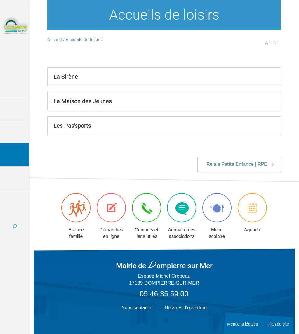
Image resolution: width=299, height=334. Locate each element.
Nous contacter (137, 307)
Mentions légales (242, 324)
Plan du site (278, 324)
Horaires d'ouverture (186, 307)
